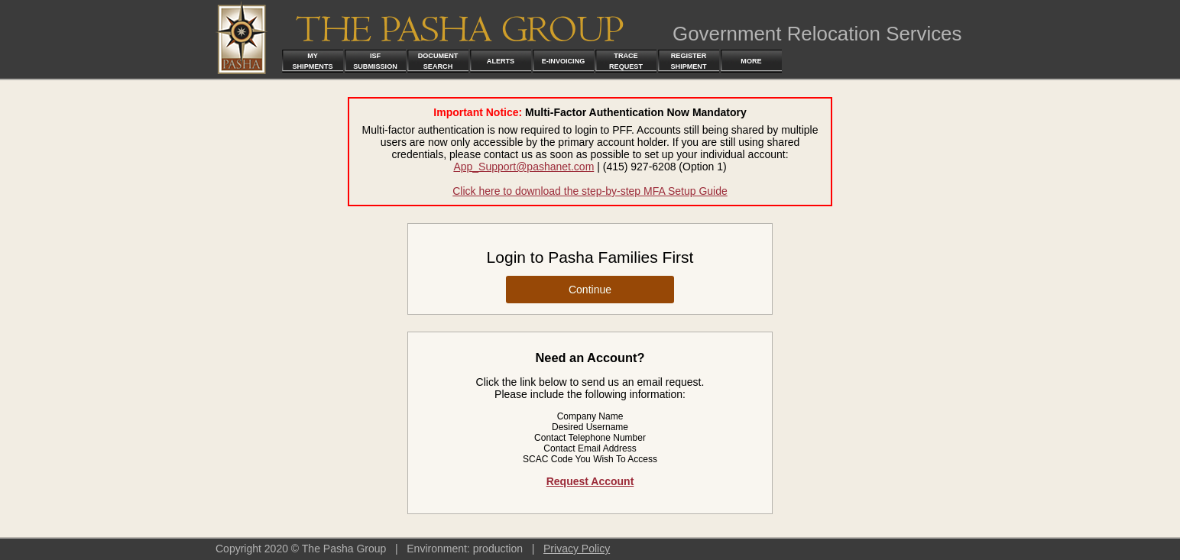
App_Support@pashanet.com (523, 166)
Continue (590, 289)
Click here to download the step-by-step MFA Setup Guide (590, 191)
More (751, 61)
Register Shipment (689, 61)
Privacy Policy (576, 548)
